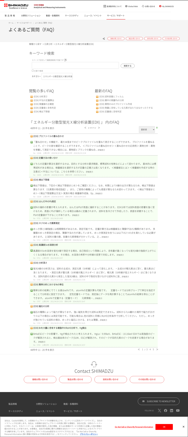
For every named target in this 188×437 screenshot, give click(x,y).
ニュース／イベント (45, 411)
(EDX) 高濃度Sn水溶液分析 (45, 245)
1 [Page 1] (142, 349)
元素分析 (48, 44)
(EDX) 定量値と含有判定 (45, 108)
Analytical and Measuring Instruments (49, 7)
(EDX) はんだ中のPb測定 (44, 201)
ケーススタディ (15, 411)
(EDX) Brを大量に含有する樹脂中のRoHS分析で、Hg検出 (59, 328)
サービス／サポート (73, 411)
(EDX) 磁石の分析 (41, 306)
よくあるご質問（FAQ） (44, 23)
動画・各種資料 (71, 404)
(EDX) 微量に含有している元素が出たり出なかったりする (126, 108)
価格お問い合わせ (40, 379)
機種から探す (35, 44)
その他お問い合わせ (147, 379)
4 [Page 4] (150, 349)
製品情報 (12, 404)
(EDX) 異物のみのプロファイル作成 (115, 104)
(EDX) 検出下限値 (42, 112)
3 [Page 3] (147, 349)
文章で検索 (38, 71)
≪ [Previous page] (139, 349)
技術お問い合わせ (110, 379)
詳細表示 (101, 150)
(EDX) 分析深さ (41, 96)
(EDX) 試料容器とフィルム (111, 96)
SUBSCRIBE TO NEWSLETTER (158, 401)
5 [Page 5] (153, 349)
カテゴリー (36, 76)
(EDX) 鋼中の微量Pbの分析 (111, 100)
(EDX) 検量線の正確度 (44, 104)
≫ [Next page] (157, 349)
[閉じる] (183, 429)
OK (164, 429)
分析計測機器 (39, 5)
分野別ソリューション (46, 404)
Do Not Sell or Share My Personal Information (134, 429)
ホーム (10, 23)
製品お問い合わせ (75, 379)
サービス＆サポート (24, 23)
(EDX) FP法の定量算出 (44, 100)
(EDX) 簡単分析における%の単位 (48, 284)
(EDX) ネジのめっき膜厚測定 (46, 223)
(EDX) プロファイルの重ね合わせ (48, 136)
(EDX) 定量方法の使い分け (45, 158)
